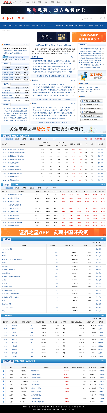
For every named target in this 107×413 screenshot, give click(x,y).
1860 (31, 329)
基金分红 (5, 84)
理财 (52, 2)
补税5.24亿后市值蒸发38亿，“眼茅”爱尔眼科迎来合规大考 (52, 110)
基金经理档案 (8, 361)
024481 (4, 163)
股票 (27, 2)
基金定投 (58, 122)
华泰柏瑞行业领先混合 (37, 402)
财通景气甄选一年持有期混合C (16, 152)
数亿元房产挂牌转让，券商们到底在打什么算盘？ (49, 118)
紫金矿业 (14, 335)
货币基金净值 (24, 136)
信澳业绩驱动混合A (13, 198)
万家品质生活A (35, 398)
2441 (57, 304)
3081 (57, 307)
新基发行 (52, 122)
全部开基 (9, 139)
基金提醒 (82, 44)
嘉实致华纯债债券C (7, 95)
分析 (10, 25)
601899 (5, 335)
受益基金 (100, 325)
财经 (33, 2)
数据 (58, 2)
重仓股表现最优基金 (91, 104)
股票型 (24, 139)
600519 (5, 339)
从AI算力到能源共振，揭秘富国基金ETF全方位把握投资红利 (52, 90)
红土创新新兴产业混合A (15, 222)
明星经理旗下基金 (91, 112)
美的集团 (14, 346)
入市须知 (69, 25)
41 (57, 297)
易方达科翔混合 (35, 384)
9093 (57, 269)
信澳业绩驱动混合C (13, 201)
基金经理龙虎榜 (59, 76)
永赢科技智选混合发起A (15, 205)
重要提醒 (67, 99)
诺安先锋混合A (35, 374)
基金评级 (45, 99)
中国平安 (14, 342)
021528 (4, 180)
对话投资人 (65, 122)
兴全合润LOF (35, 381)
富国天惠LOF (35, 371)
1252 (57, 300)
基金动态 (35, 103)
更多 (71, 2)
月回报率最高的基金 (91, 108)
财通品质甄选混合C (13, 163)
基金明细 (98, 249)
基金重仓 (89, 89)
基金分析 (35, 80)
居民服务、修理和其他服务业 (10, 297)
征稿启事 (57, 406)
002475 (5, 356)
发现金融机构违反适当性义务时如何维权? (15, 51)
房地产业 (4, 283)
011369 (4, 212)
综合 (3, 311)
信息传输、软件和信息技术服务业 (11, 276)
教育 (3, 300)
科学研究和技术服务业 (8, 290)
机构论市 (27, 25)
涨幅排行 (39, 99)
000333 (5, 346)
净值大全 (59, 25)
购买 (102, 149)
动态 (15, 25)
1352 (31, 339)
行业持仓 (97, 89)
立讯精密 (14, 356)
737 (32, 353)
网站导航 (25, 406)
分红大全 (51, 99)
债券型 (32, 139)
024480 (4, 166)
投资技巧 (22, 57)
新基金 (6, 63)
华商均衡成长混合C (13, 225)
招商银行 (14, 349)
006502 (4, 170)
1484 (31, 332)
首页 (14, 2)
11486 (56, 276)
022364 (4, 205)
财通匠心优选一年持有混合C (16, 159)
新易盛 (14, 332)
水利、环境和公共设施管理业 (10, 293)
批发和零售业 (6, 266)
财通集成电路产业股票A (15, 170)
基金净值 (39, 76)
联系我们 (65, 406)
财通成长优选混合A (13, 176)
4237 (57, 293)
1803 (57, 273)
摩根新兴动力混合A (36, 378)
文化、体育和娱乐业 (8, 307)
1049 (31, 342)
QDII (47, 139)
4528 (57, 262)
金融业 (4, 280)
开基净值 (7, 136)
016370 (4, 198)
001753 (4, 222)
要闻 (4, 25)
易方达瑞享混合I (36, 388)
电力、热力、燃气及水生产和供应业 (12, 259)
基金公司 (17, 59)
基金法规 (17, 57)
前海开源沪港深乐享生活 (15, 194)
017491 (4, 152)
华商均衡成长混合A (13, 212)
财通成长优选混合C (13, 180)
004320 (4, 194)
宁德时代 (14, 325)
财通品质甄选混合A (13, 166)
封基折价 (45, 76)
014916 (4, 159)
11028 (56, 252)
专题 (46, 2)
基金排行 (81, 92)
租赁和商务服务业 (7, 287)
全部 (9, 188)
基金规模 (89, 92)
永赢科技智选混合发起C (15, 208)
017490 (4, 149)
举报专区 (81, 406)
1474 (31, 335)
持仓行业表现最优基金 (91, 101)
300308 (5, 329)
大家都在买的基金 (91, 119)
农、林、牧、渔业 (7, 249)
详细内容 (66, 53)
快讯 (21, 2)
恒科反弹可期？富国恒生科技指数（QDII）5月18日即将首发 (52, 87)
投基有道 (7, 44)
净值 (99, 149)
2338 (31, 325)
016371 (4, 201)
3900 (57, 283)
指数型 (17, 139)
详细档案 (101, 371)
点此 (46, 409)
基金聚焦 (35, 57)
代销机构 (22, 59)
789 (32, 349)
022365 (4, 208)
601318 (5, 342)
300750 (5, 325)
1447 (57, 311)
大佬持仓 (67, 76)
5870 (57, 259)
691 (32, 356)
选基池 (89, 25)
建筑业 (4, 262)
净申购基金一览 (59, 99)
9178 (57, 290)
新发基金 (51, 76)
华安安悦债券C (6, 93)
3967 (57, 249)
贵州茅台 (14, 339)
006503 (4, 173)
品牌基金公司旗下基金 (91, 116)
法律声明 (41, 406)
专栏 (64, 2)
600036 (5, 349)
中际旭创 (14, 329)
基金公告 (5, 104)
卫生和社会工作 (6, 304)
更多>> (103, 135)
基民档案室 (99, 25)
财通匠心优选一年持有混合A (16, 156)
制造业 (4, 256)
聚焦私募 (35, 25)
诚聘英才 (49, 406)
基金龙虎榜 (79, 25)
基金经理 (11, 59)
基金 (39, 2)
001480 (4, 176)
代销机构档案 (30, 361)
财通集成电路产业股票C (15, 173)
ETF (20, 25)
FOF (54, 139)
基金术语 (11, 57)
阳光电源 (14, 353)
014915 (4, 156)
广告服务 (73, 406)
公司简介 (33, 406)
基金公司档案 (19, 361)
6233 (57, 266)
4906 (57, 287)
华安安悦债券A (6, 90)
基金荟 (43, 25)
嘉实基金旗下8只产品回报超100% (13, 53)
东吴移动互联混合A (36, 395)
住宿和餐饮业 (6, 273)
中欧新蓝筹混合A (36, 391)
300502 (5, 332)
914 (32, 346)
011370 (4, 225)
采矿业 (4, 252)
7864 (57, 280)
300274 (5, 353)
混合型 (39, 139)
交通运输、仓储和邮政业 (9, 269)
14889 (56, 256)
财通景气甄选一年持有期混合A (16, 149)
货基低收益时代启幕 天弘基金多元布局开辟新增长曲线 (51, 95)
